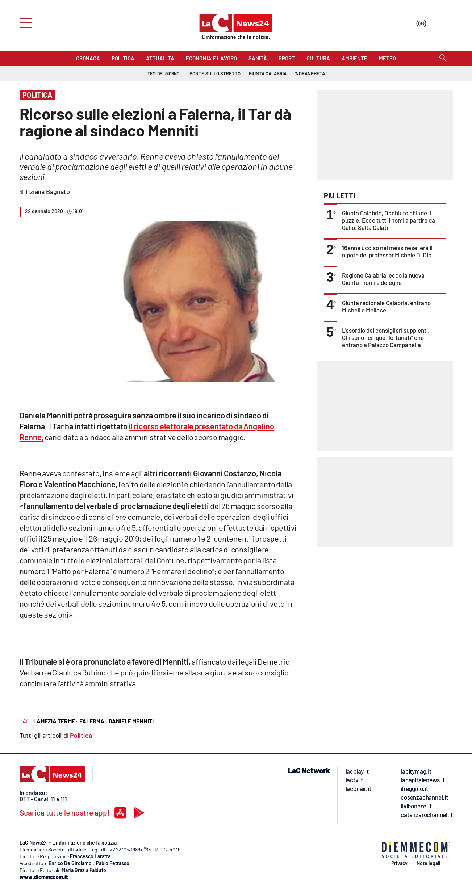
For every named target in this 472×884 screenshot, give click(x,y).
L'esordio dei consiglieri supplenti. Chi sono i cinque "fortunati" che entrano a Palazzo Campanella (386, 337)
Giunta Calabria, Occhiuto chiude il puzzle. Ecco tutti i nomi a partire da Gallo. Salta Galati (388, 220)
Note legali (428, 863)
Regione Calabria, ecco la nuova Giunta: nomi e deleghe (383, 278)
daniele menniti (131, 720)
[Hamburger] (24, 22)
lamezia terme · (55, 720)
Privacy (399, 863)
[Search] (443, 58)
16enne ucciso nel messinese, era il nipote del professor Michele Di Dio (387, 251)
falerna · (93, 720)
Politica (81, 735)
